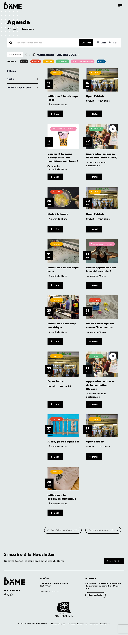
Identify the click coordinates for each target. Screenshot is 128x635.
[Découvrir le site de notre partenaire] (64, 608)
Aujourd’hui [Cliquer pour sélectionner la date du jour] (15, 55)
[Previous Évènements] (26, 54)
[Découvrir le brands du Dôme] (5, 593)
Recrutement (105, 622)
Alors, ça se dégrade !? (63, 440)
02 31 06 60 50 (49, 589)
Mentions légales (58, 622)
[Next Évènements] (29, 54)
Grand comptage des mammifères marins (100, 324)
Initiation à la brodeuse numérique (62, 495)
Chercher (86, 42)
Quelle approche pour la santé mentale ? (101, 269)
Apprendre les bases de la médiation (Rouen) (100, 384)
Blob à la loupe (58, 214)
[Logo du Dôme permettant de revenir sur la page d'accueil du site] (13, 5)
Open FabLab (95, 96)
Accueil (13, 29)
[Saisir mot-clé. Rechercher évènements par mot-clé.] (43, 42)
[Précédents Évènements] (63, 528)
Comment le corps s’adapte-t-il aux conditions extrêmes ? (63, 157)
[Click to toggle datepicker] (55, 54)
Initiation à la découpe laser (63, 98)
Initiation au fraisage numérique (62, 324)
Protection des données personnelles (83, 622)
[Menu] (120, 5)
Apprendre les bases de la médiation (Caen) (101, 155)
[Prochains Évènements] (103, 528)
